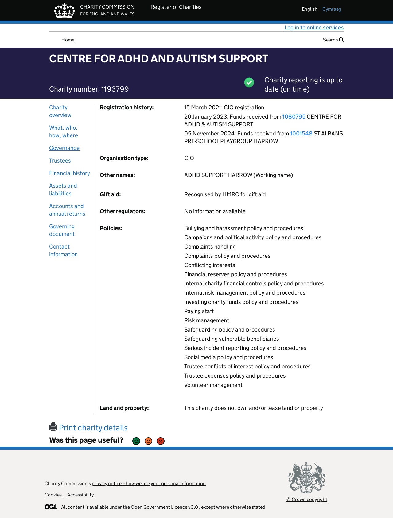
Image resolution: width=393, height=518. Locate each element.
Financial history (69, 173)
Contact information (63, 250)
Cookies (53, 495)
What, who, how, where (63, 131)
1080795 (293, 116)
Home (67, 40)
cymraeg (331, 9)
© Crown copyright (306, 499)
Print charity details (88, 427)
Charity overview (60, 111)
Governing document (62, 230)
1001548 (301, 133)
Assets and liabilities (63, 189)
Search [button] (333, 40)
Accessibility (80, 495)
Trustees (60, 160)
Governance (64, 147)
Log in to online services (314, 27)
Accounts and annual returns (67, 209)
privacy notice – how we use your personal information (149, 483)
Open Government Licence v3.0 (164, 507)
